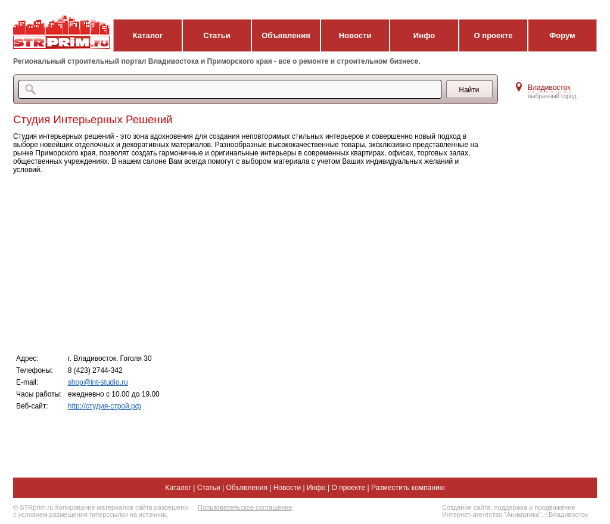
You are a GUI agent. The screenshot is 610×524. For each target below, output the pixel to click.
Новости (355, 35)
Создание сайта (466, 507)
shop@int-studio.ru (98, 382)
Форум (562, 35)
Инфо (424, 35)
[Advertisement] (251, 263)
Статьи (216, 35)
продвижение (554, 507)
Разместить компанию (408, 488)
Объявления (286, 35)
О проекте (493, 35)
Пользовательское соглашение (245, 507)
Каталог (148, 35)
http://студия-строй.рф (104, 406)
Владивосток (549, 87)
